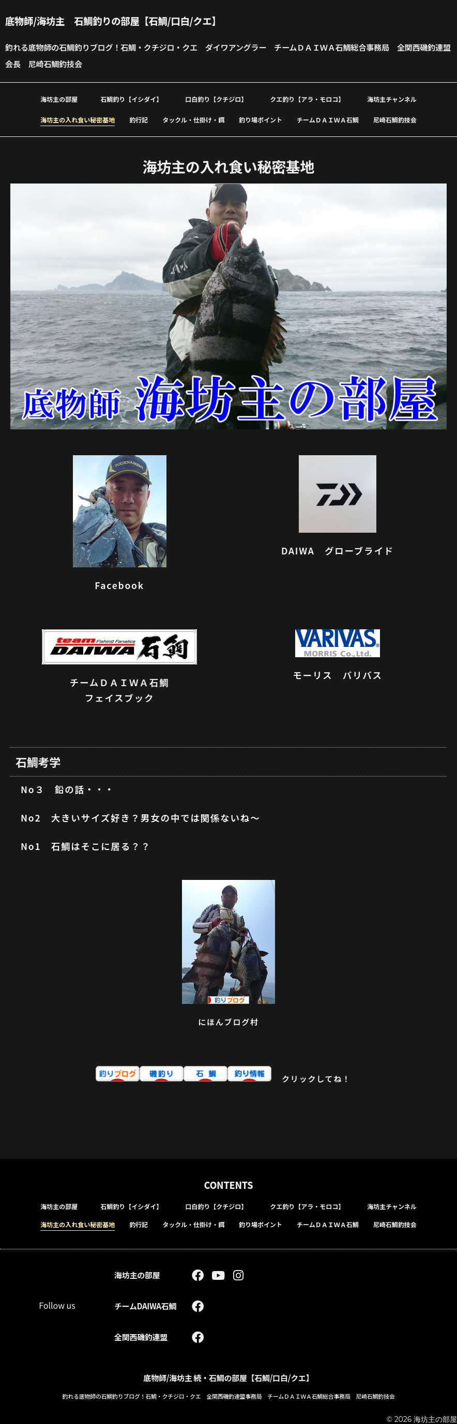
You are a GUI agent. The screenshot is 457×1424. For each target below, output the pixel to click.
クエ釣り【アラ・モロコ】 (307, 99)
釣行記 (138, 119)
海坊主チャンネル (392, 99)
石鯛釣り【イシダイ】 (131, 99)
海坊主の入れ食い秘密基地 (77, 119)
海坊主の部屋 (59, 99)
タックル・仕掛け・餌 (193, 119)
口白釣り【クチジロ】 (216, 99)
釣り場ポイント (260, 119)
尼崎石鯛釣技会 (395, 119)
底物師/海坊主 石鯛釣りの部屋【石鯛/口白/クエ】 (123, 20)
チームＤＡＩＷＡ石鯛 (328, 119)
